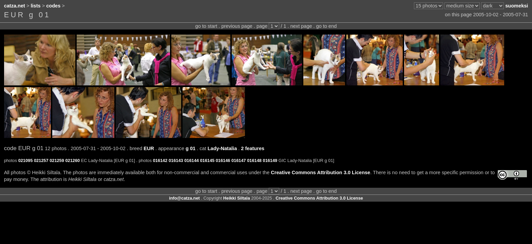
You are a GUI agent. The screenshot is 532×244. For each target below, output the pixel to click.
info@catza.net (184, 198)
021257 (41, 160)
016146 (223, 160)
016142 (160, 160)
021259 (57, 160)
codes (53, 5)
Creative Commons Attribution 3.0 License (320, 172)
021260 (72, 160)
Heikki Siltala (236, 198)
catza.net (14, 5)
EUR (149, 148)
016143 (176, 160)
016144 (191, 160)
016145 (207, 160)
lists (36, 5)
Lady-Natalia (222, 148)
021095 (25, 160)
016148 (254, 160)
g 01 (190, 148)
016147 (238, 160)
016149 (270, 160)
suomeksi (516, 5)
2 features (252, 148)
